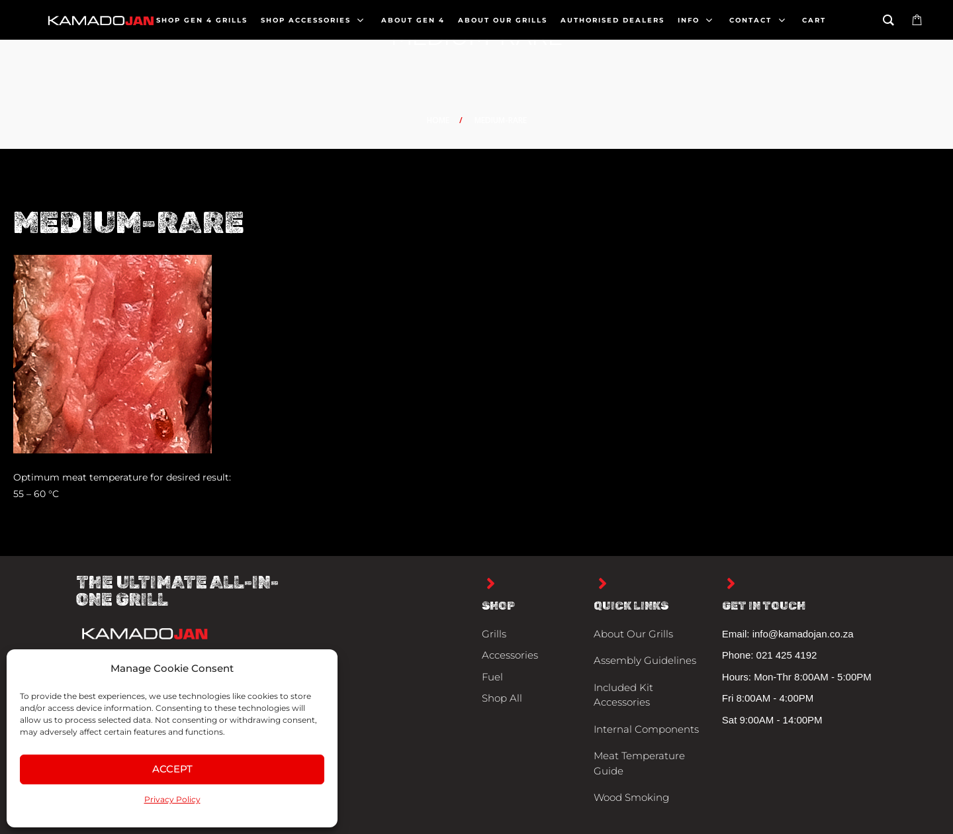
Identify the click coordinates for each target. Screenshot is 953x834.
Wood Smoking (631, 797)
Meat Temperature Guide (639, 763)
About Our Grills (633, 633)
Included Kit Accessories (623, 695)
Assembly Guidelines (645, 660)
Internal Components (646, 729)
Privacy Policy (172, 799)
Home (438, 120)
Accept (172, 769)
